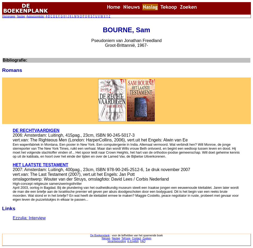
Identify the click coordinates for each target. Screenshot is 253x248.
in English (133, 241)
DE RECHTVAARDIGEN (36, 130)
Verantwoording (116, 241)
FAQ (143, 241)
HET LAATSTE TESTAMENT (40, 165)
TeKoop (125, 238)
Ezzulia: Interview (29, 218)
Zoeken (147, 238)
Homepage (8, 16)
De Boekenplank (100, 235)
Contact (136, 238)
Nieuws (106, 238)
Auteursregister (35, 16)
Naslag (21, 16)
